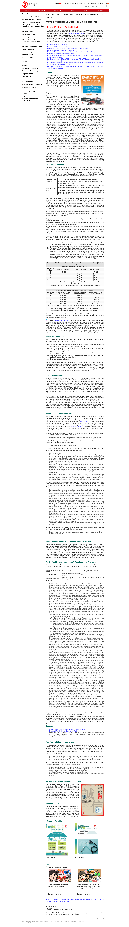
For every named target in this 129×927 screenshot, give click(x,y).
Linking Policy (60, 921)
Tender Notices (58, 10)
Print (105, 3)
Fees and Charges (68, 14)
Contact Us (100, 10)
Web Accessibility (81, 921)
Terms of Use (73, 921)
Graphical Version (68, 3)
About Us (28, 10)
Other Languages (91, 3)
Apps (76, 3)
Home (55, 3)
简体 (84, 3)
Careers (72, 10)
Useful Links (86, 10)
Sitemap (100, 3)
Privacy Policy (53, 921)
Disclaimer (67, 921)
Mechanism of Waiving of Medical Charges (87, 14)
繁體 (80, 3)
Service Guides (43, 10)
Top (98, 919)
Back (105, 919)
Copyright (46, 921)
